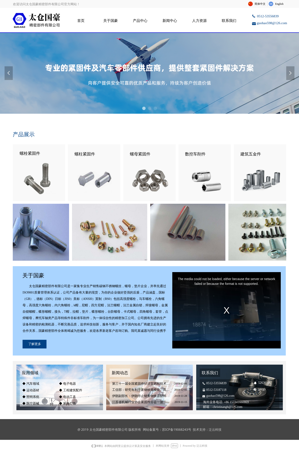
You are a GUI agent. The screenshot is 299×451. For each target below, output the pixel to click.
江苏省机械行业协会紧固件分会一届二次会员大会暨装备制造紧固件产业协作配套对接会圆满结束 (142, 402)
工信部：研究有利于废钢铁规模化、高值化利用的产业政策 (142, 390)
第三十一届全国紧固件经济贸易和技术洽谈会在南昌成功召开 (142, 383)
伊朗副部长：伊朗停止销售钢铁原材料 (139, 396)
